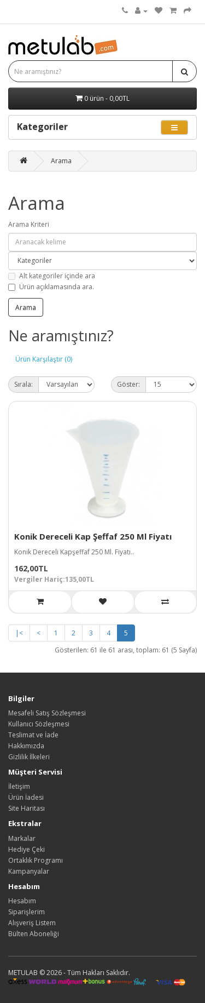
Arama (61, 160)
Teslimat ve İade (33, 735)
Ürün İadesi (26, 797)
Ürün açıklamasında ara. (51, 286)
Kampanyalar (28, 871)
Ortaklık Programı (35, 860)
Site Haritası (26, 808)
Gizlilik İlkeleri (29, 756)
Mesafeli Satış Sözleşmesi (47, 713)
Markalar (22, 838)
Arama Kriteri (28, 224)
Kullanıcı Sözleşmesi (38, 724)
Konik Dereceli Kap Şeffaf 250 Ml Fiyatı (93, 536)
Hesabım (22, 900)
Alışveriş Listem (32, 922)
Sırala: (23, 384)
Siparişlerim (26, 911)
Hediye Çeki (26, 849)
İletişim (19, 786)
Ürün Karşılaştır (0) (43, 359)
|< (19, 633)
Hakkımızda (26, 745)
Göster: (128, 384)
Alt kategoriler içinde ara (51, 275)
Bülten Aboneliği (33, 933)
